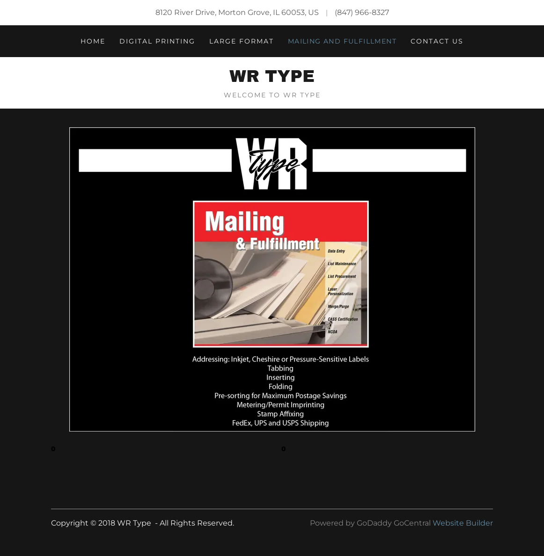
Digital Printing (157, 41)
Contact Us (437, 41)
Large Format (241, 41)
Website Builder (463, 523)
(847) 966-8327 (362, 12)
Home (93, 41)
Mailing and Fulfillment (342, 41)
